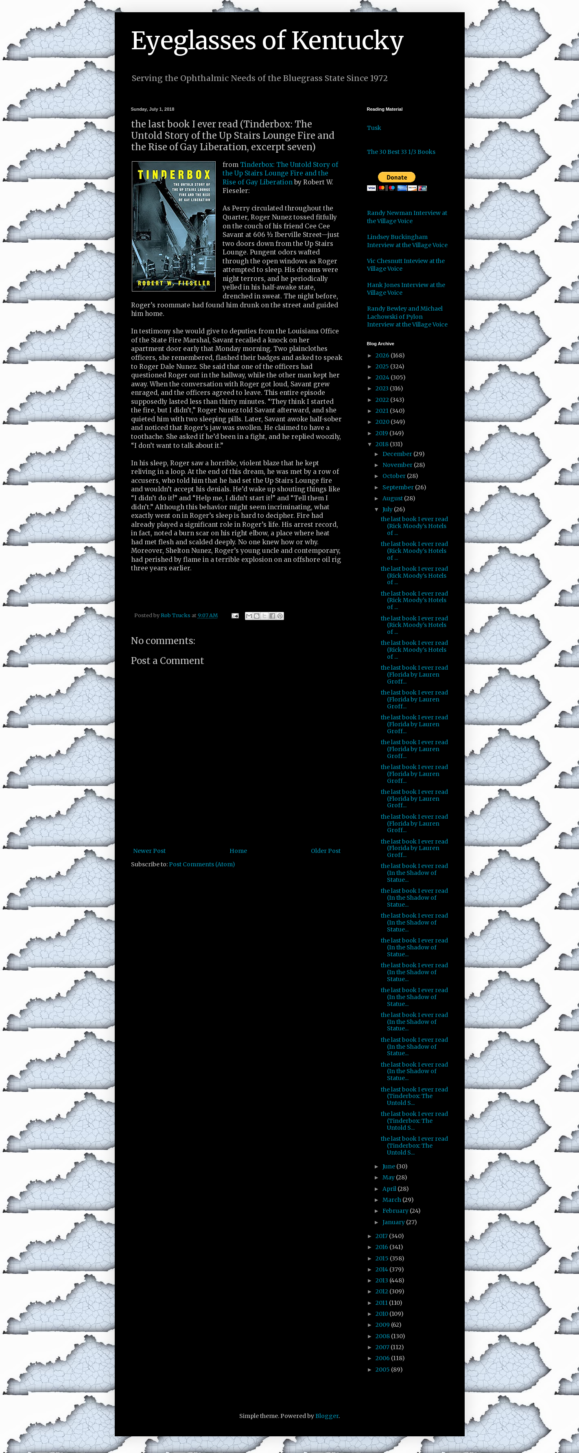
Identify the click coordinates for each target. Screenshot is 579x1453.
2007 (383, 1347)
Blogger (327, 1416)
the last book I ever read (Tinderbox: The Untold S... (414, 1096)
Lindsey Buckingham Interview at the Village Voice (407, 241)
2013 (382, 1280)
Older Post (326, 851)
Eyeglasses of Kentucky (267, 40)
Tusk (374, 127)
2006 (383, 1358)
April (390, 1188)
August (393, 498)
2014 (382, 1269)
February (396, 1210)
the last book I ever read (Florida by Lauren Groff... (414, 674)
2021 (383, 410)
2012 (382, 1291)
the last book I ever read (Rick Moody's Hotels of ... (414, 526)
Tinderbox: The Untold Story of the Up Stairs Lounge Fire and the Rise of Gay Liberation (280, 173)
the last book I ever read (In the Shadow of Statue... (414, 872)
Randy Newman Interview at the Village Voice (407, 217)
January (394, 1222)
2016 (382, 1247)
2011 (382, 1302)
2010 (382, 1313)
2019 (382, 433)
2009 (383, 1324)
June (389, 1166)
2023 (383, 388)
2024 (383, 377)
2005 (383, 1369)
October (394, 476)
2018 (383, 444)
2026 (383, 355)
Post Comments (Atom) (202, 864)
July (388, 509)
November (398, 465)
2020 (383, 421)
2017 (382, 1236)
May (389, 1177)
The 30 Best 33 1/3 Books (401, 152)
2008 (383, 1336)
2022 (383, 399)
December (397, 454)
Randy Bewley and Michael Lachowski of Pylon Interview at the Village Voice (407, 316)
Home (238, 851)
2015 (383, 1258)
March (392, 1199)
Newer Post (149, 851)
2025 (383, 366)
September (398, 487)
